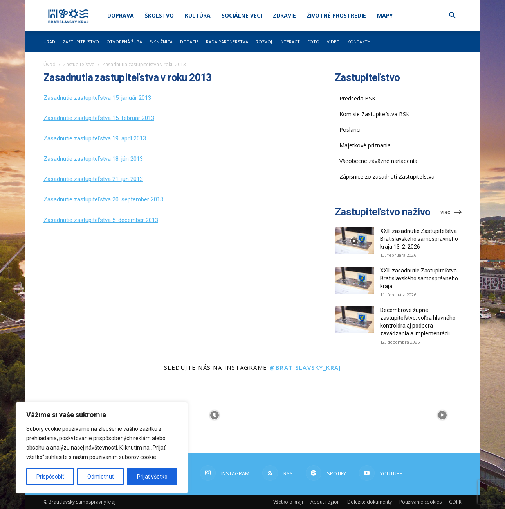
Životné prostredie (336, 15)
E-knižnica (161, 42)
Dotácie (189, 42)
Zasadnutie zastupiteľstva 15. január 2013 (97, 97)
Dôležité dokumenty (369, 501)
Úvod (49, 64)
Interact (290, 42)
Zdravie (284, 15)
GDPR (455, 501)
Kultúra (198, 15)
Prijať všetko (152, 476)
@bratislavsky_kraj (305, 367)
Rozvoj (264, 42)
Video (333, 42)
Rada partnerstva (227, 42)
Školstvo (159, 15)
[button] (452, 16)
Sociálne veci (242, 15)
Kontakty (358, 42)
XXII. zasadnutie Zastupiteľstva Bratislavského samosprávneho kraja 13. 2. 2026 (419, 239)
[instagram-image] (214, 415)
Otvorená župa (124, 42)
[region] (102, 447)
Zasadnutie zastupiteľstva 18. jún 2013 (93, 158)
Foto (313, 42)
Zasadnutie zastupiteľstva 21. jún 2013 (93, 179)
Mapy (385, 15)
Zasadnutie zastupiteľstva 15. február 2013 (98, 118)
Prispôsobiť (50, 476)
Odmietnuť (100, 476)
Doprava (120, 15)
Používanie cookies (420, 501)
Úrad (49, 42)
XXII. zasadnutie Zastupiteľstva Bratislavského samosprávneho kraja (419, 278)
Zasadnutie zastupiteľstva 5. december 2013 (100, 220)
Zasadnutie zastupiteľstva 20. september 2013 (103, 199)
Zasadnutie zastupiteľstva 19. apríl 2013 (94, 138)
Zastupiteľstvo (81, 42)
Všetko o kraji (288, 501)
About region (325, 501)
